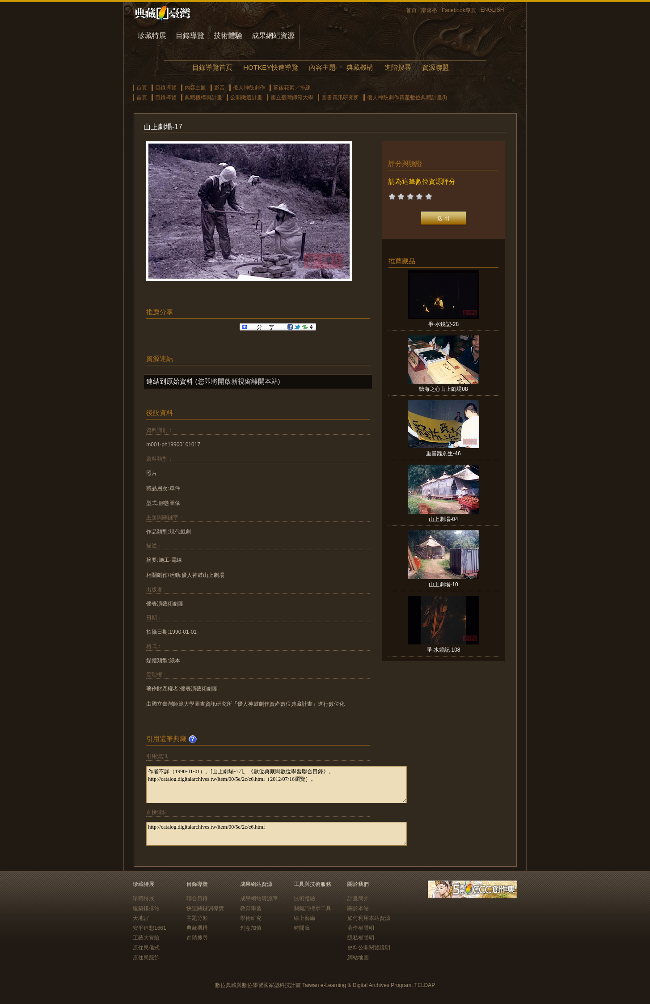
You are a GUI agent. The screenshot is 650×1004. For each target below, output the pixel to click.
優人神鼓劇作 (249, 88)
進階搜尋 (397, 67)
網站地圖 (358, 957)
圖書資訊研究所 (340, 97)
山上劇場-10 (443, 584)
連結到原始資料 (169, 381)
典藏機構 (359, 67)
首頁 (411, 10)
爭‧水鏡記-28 (443, 324)
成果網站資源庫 (259, 898)
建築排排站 (146, 908)
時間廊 (302, 928)
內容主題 (322, 67)
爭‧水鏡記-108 (443, 650)
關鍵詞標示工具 (312, 908)
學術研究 (251, 918)
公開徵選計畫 (246, 97)
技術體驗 (228, 35)
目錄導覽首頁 (212, 67)
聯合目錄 (197, 898)
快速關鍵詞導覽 (205, 908)
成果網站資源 (273, 35)
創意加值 (251, 928)
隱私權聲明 (360, 938)
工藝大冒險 (146, 938)
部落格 (429, 10)
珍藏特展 (152, 35)
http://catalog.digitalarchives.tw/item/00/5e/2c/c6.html (276, 834)
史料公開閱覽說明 (368, 948)
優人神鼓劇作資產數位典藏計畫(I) (407, 97)
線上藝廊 (304, 918)
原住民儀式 (146, 948)
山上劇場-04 (443, 519)
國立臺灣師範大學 (291, 97)
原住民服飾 (146, 957)
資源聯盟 (435, 67)
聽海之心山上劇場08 (443, 389)
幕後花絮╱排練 (292, 88)
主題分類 (197, 918)
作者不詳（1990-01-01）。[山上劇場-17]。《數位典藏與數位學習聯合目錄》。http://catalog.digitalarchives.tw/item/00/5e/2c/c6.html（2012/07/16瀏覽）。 (276, 784)
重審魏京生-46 (443, 453)
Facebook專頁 (459, 10)
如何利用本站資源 (368, 918)
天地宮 (141, 918)
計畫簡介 (358, 898)
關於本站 (358, 908)
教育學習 (251, 908)
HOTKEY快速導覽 (270, 67)
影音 (219, 88)
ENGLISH (492, 10)
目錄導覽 (190, 35)
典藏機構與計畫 (203, 97)
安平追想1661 (149, 928)
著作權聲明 (360, 928)
